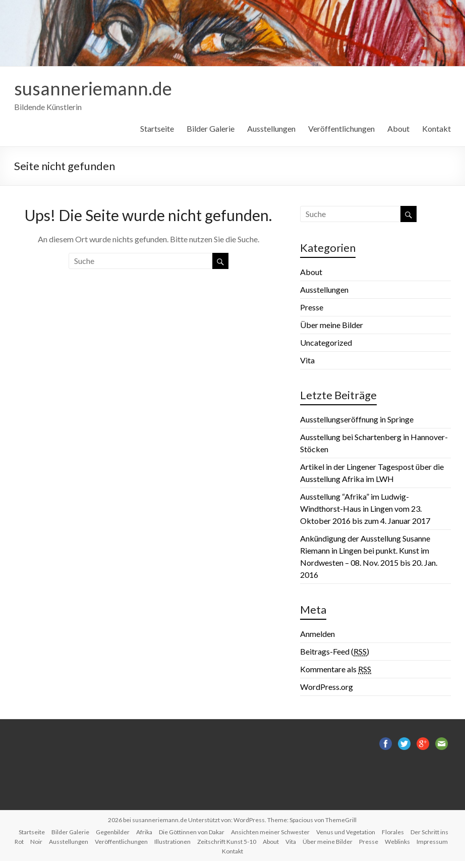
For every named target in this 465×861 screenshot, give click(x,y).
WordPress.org (326, 686)
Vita (307, 360)
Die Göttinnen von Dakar (191, 832)
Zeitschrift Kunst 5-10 (226, 841)
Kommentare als (335, 669)
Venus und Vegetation (345, 832)
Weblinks (397, 841)
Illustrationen (172, 841)
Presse (311, 307)
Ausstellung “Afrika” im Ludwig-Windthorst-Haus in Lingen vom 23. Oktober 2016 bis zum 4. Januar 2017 (365, 508)
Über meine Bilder (331, 325)
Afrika (144, 832)
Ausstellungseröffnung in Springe (357, 419)
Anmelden (317, 633)
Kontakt (436, 128)
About (398, 128)
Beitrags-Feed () (334, 652)
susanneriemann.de (93, 88)
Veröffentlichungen (341, 128)
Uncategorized (326, 342)
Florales (393, 832)
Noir (36, 841)
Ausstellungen (271, 128)
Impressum (432, 841)
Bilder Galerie (211, 128)
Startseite (157, 128)
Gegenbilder (113, 832)
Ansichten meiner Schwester (270, 832)
